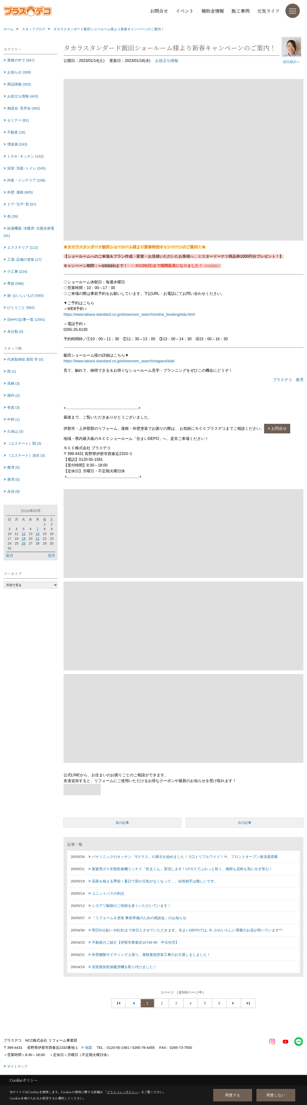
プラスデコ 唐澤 (288, 380)
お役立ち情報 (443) (22, 96)
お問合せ (159, 10)
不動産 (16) (16, 132)
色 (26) (12, 216)
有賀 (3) (13, 407)
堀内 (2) (13, 395)
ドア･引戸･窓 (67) (21, 204)
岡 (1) (11, 371)
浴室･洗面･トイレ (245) (26, 168)
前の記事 (122, 823)
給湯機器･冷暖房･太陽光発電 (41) (29, 231)
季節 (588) (15, 283)
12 (23, 534)
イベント (185, 10)
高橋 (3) (13, 383)
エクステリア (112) (22, 247)
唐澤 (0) (13, 479)
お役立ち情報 (166, 61)
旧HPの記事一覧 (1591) (26, 319)
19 (23, 538)
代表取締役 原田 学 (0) (25, 359)
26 (23, 543)
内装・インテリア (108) (26, 180)
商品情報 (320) (19, 84)
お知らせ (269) (19, 72)
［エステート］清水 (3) (26, 455)
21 (38, 538)
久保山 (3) (15, 431)
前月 (9, 555)
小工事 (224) (17, 271)
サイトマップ (17, 1066)
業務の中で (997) (21, 60)
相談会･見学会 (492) (23, 108)
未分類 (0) (15, 331)
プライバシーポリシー (122, 1092)
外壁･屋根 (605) (20, 192)
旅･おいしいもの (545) (25, 295)
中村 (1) (13, 419)
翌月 (51, 555)
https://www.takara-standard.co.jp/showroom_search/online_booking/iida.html (129, 314)
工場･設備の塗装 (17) (24, 259)
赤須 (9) (13, 491)
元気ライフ (268, 10)
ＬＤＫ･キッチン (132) (25, 156)
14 (38, 534)
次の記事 (244, 823)
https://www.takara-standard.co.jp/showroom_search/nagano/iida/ (119, 361)
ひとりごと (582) (21, 307)
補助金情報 (212, 10)
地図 (88, 1047)
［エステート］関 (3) (24, 443)
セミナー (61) (18, 120)
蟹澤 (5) (13, 467)
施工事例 (240, 10)
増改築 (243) (17, 144)
